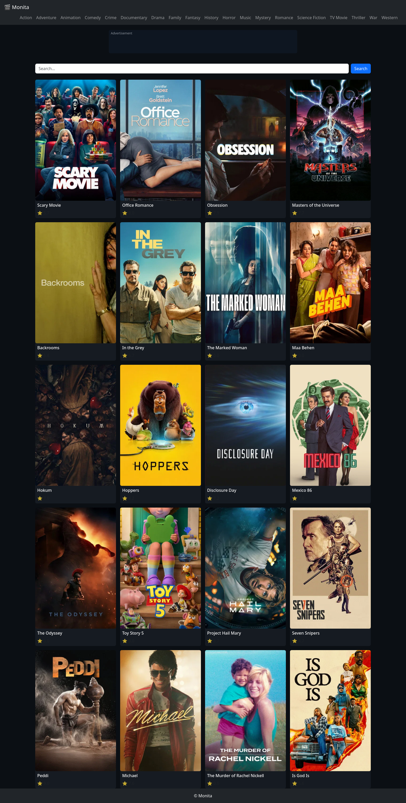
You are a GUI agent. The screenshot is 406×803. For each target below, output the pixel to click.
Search (360, 68)
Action (26, 17)
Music (245, 17)
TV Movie (338, 17)
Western (389, 17)
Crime (111, 17)
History (212, 17)
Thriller (358, 17)
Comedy (93, 17)
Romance (284, 17)
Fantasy (192, 17)
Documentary (134, 17)
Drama (157, 17)
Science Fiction (311, 17)
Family (175, 17)
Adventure (46, 17)
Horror (229, 17)
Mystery (263, 17)
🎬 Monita (16, 7)
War (373, 17)
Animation (71, 17)
